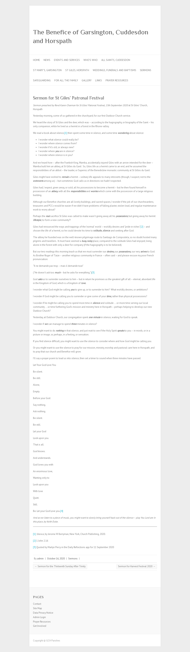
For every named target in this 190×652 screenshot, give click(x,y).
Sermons (145, 70)
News (47, 60)
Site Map (37, 608)
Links (98, 80)
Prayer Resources (117, 80)
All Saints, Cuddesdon (115, 60)
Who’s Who (90, 60)
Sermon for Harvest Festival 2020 (136, 566)
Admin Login (39, 617)
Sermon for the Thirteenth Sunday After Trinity (60, 566)
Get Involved (39, 626)
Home (36, 60)
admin (40, 558)
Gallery (86, 80)
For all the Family (66, 80)
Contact (37, 603)
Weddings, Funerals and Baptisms (114, 70)
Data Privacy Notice (43, 612)
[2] (141, 226)
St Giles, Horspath (77, 70)
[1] (65, 133)
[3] (93, 272)
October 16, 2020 (56, 558)
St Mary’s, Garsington (47, 70)
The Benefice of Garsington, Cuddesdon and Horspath (90, 36)
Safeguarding (42, 80)
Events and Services (67, 60)
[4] (61, 511)
